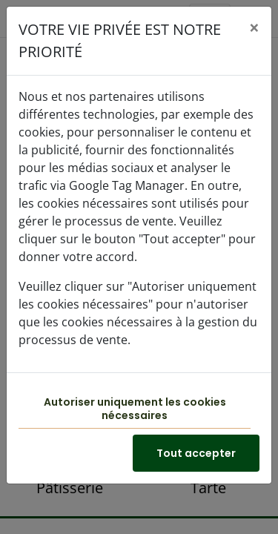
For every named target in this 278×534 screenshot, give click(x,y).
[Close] (254, 27)
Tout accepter (196, 453)
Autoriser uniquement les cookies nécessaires (135, 409)
